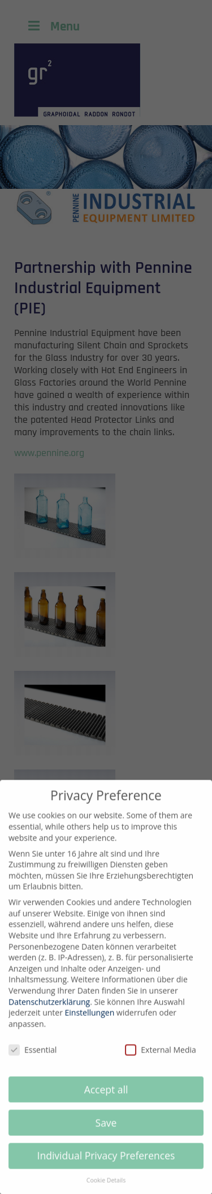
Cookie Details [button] (106, 1188)
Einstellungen (90, 1020)
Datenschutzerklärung (49, 1010)
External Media (160, 1058)
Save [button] (106, 1130)
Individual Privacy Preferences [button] (106, 1163)
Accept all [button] (106, 1097)
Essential (32, 1058)
